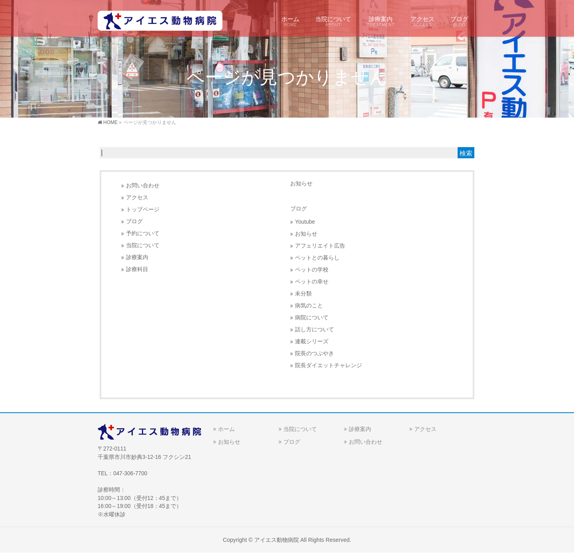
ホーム (226, 429)
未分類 (303, 294)
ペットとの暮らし (317, 258)
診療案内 (137, 257)
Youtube (305, 222)
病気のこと (309, 306)
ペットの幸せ (311, 282)
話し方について (314, 330)
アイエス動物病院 (276, 540)
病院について (311, 318)
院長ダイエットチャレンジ (328, 365)
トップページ (142, 210)
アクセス (137, 198)
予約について (142, 233)
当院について (142, 245)
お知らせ (301, 183)
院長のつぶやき (314, 353)
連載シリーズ (311, 341)
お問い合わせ (142, 186)
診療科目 (137, 269)
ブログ (134, 221)
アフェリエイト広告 (320, 246)
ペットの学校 (311, 270)
